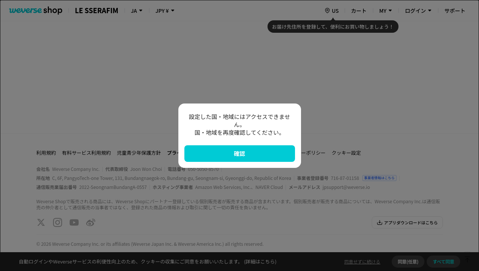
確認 (239, 153)
